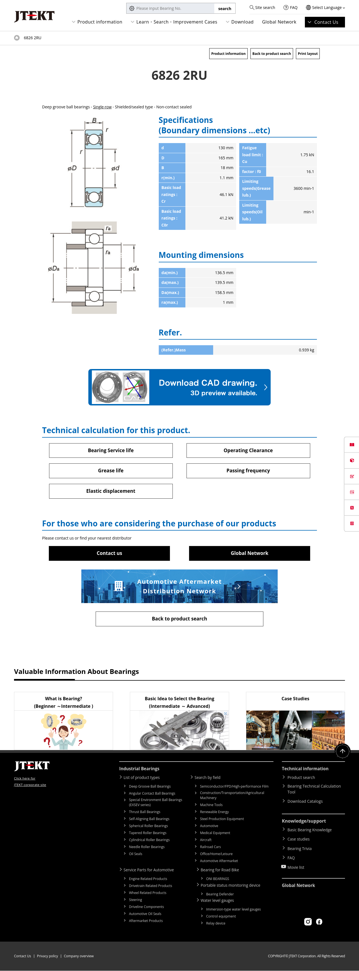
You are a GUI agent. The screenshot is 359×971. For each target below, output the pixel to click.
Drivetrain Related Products (150, 886)
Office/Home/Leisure (216, 855)
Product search (301, 779)
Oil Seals (135, 855)
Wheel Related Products (147, 893)
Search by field (209, 779)
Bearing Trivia (299, 847)
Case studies (298, 839)
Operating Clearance (248, 450)
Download (242, 22)
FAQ (294, 7)
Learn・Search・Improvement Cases (176, 22)
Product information (99, 22)
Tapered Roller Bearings (148, 834)
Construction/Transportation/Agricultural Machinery (232, 797)
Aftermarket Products (146, 921)
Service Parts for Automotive (151, 871)
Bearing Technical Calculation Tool (314, 790)
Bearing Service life (111, 450)
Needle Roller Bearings (147, 848)
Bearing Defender (220, 894)
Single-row (102, 106)
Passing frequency (248, 471)
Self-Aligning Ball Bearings (149, 820)
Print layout (308, 53)
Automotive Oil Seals (145, 914)
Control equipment (221, 916)
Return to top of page (342, 753)
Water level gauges (219, 901)
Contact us (109, 554)
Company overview (79, 956)
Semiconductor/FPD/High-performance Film (234, 787)
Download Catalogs (305, 803)
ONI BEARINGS (217, 879)
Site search (265, 7)
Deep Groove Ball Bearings (150, 787)
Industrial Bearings (140, 770)
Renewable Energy (214, 813)
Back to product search (271, 53)
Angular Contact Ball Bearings (152, 794)
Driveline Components (146, 907)
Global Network (279, 22)
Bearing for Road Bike (221, 871)
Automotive (209, 827)
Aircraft (205, 841)
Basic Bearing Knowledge (310, 831)
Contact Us (326, 22)
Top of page (17, 38)
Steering (135, 900)
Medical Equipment (215, 834)
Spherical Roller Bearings (148, 827)
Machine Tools (211, 806)
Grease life (110, 471)
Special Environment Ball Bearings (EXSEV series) (155, 804)
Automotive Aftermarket (219, 862)
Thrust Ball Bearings (144, 813)
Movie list (296, 863)
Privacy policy (47, 956)
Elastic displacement (111, 491)
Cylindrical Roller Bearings (149, 841)
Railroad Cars (210, 848)
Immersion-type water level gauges (233, 909)
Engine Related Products (148, 879)
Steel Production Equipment (222, 820)
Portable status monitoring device (233, 886)
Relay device (215, 923)
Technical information (306, 770)
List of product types (143, 779)
